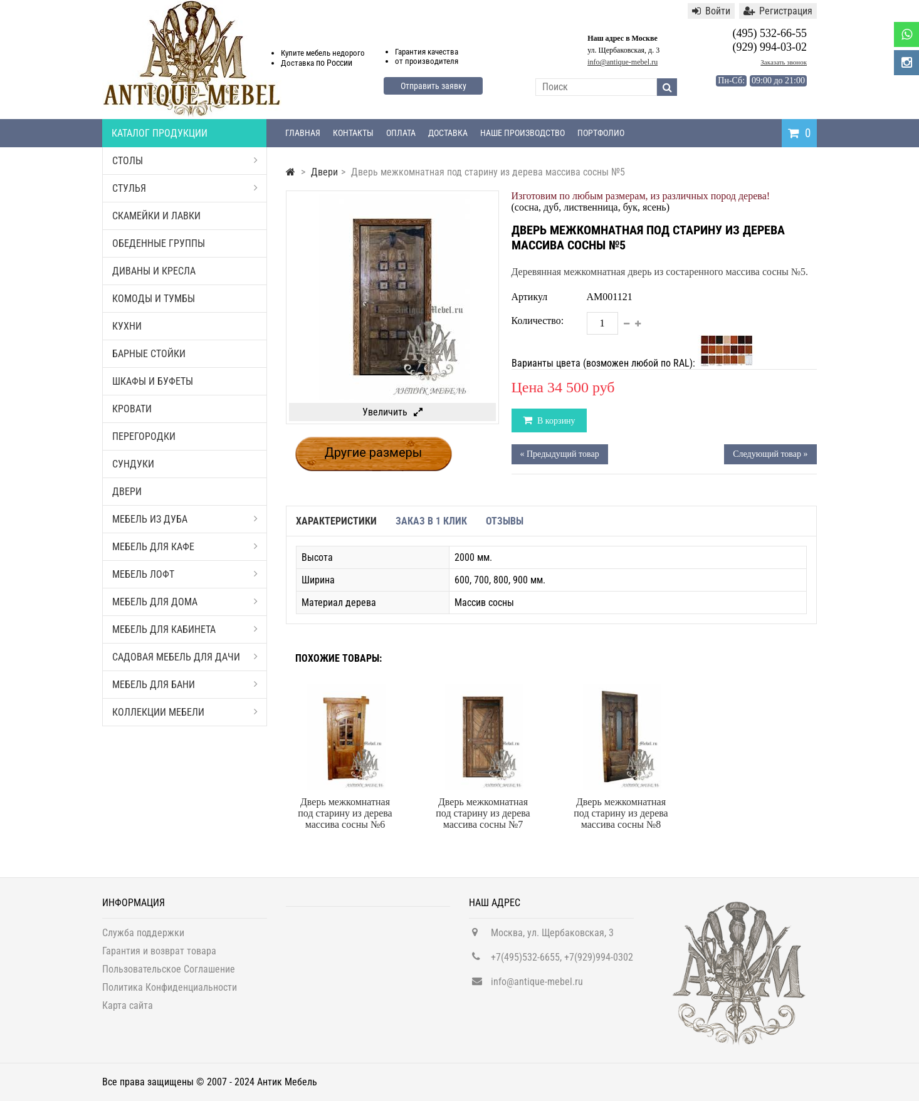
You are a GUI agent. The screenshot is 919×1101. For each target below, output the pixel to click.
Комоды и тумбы (153, 299)
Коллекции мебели (185, 712)
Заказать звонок (783, 62)
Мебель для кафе (185, 547)
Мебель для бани (185, 685)
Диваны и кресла (154, 271)
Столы (185, 161)
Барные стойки (149, 354)
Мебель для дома (185, 602)
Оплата (401, 133)
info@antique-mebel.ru (622, 62)
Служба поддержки (143, 937)
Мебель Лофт (185, 574)
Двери (127, 492)
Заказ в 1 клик (431, 521)
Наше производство (522, 133)
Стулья (185, 188)
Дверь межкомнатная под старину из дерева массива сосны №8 (621, 813)
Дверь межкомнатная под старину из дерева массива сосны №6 (345, 813)
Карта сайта (127, 1010)
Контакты (353, 133)
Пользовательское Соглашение (168, 973)
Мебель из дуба (185, 519)
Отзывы (504, 521)
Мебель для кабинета (185, 629)
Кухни (127, 326)
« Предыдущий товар (559, 454)
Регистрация (777, 11)
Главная (302, 133)
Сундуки (133, 464)
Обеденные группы (158, 243)
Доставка (448, 133)
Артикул (530, 296)
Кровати (132, 409)
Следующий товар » (770, 454)
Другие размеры (374, 452)
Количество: (538, 320)
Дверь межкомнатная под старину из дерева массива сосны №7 (483, 813)
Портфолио (600, 133)
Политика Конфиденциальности (169, 992)
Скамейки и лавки (156, 216)
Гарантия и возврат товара (159, 955)
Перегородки (144, 436)
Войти (711, 11)
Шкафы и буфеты (152, 381)
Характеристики (336, 521)
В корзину (555, 420)
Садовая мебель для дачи (185, 657)
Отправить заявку (433, 86)
